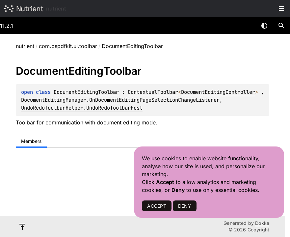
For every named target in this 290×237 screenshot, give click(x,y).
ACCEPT (156, 206)
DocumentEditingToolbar (86, 92)
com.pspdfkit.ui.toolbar (68, 46)
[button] (281, 25)
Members (31, 141)
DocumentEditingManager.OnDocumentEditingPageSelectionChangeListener (120, 99)
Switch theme (264, 25)
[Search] (281, 25)
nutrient (56, 8)
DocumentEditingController (218, 92)
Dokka (262, 223)
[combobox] (247, 25)
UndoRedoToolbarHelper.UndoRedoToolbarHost (82, 107)
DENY (184, 206)
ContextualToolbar (153, 92)
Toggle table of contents (281, 8)
